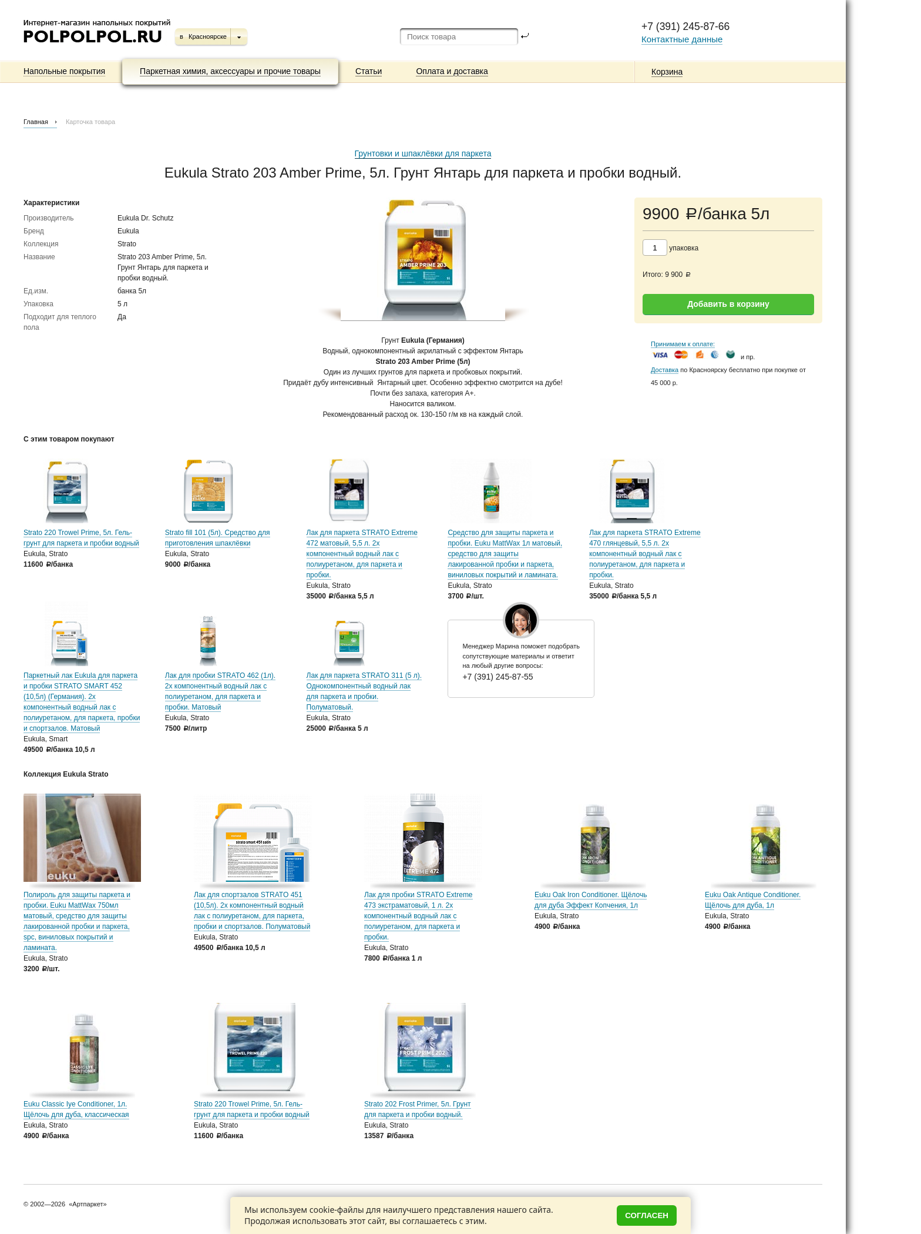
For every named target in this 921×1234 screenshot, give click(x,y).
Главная (35, 121)
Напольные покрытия (64, 71)
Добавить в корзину (728, 304)
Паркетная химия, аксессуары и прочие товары (230, 71)
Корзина (667, 71)
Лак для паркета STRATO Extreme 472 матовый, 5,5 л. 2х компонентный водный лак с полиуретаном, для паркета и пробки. (362, 554)
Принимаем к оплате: (683, 343)
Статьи (368, 71)
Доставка (664, 369)
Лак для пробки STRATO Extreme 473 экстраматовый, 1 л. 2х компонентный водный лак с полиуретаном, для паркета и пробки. (418, 916)
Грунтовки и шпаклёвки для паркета (423, 153)
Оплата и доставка (452, 71)
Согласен (646, 1215)
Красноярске (208, 36)
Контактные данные (681, 39)
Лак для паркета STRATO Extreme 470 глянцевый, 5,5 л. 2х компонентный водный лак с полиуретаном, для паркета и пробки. (644, 554)
